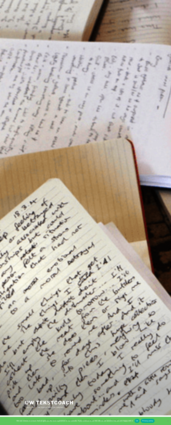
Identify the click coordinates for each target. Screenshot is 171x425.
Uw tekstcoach (49, 403)
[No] (167, 421)
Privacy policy (147, 421)
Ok (137, 421)
